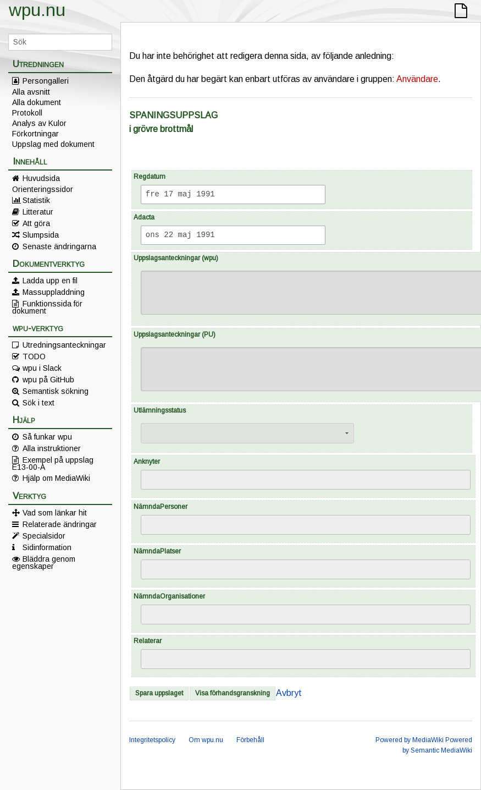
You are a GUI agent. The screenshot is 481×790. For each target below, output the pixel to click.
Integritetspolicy (152, 740)
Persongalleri (46, 81)
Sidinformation (47, 547)
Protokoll (27, 112)
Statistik (36, 200)
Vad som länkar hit (55, 513)
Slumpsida (41, 235)
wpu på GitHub (48, 379)
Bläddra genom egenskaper (43, 562)
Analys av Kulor (39, 123)
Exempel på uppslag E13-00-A (52, 463)
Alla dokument (36, 102)
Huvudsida (41, 178)
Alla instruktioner (52, 448)
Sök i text (38, 403)
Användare (417, 79)
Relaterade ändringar (60, 524)
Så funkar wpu (47, 437)
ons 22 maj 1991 (180, 235)
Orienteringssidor (42, 189)
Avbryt (289, 693)
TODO (34, 356)
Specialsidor (44, 536)
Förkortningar (35, 133)
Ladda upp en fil (50, 280)
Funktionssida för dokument (47, 307)
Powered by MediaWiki (409, 740)
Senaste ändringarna (59, 246)
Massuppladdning (54, 292)
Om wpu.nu (206, 740)
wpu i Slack (42, 368)
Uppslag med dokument (53, 144)
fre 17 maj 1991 (180, 194)
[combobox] (306, 480)
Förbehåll (250, 740)
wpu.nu (37, 10)
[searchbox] (151, 480)
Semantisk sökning (56, 391)
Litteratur (38, 212)
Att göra (36, 223)
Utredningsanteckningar (64, 345)
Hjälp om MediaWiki (56, 478)
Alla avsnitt (31, 92)
